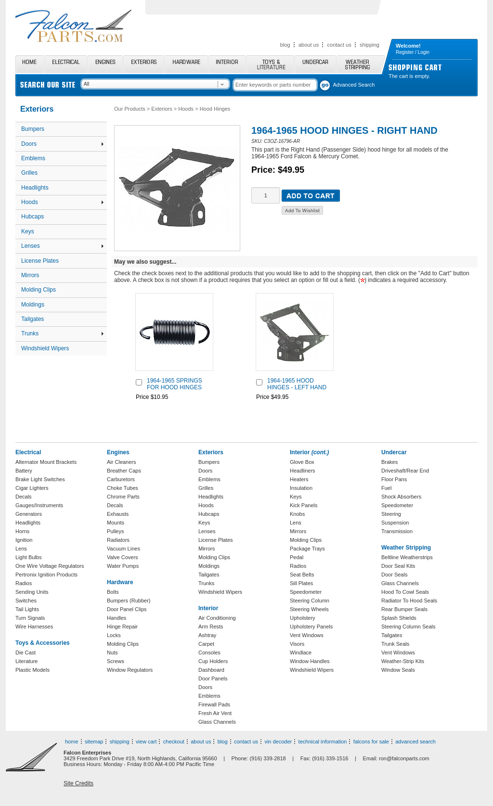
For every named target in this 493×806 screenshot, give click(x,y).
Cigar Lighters (31, 488)
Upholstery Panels (311, 626)
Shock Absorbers (401, 496)
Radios (23, 583)
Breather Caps (124, 470)
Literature (26, 661)
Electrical (66, 64)
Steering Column (309, 600)
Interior (227, 64)
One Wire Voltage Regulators (49, 566)
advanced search (415, 741)
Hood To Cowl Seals (405, 592)
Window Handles (310, 661)
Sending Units (32, 592)
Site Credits (78, 783)
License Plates (40, 260)
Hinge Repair (122, 626)
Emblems (33, 158)
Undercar (315, 64)
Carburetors (121, 479)
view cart (146, 741)
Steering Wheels (309, 609)
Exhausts (118, 514)
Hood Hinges (215, 109)
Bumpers (32, 129)
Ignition (23, 540)
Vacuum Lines (123, 548)
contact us (339, 45)
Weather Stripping (361, 64)
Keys (27, 231)
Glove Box (302, 462)
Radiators (118, 540)
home (71, 741)
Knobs (297, 514)
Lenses (62, 246)
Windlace (300, 652)
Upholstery (302, 618)
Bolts (112, 592)
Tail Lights (27, 609)
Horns (22, 531)
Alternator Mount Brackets (46, 462)
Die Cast (25, 652)
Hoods (62, 202)
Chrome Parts (123, 496)
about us (308, 45)
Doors (62, 144)
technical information (322, 741)
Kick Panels (303, 505)
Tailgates (32, 319)
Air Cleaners (121, 462)
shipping (369, 45)
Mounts (115, 522)
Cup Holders (213, 661)
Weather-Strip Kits (402, 661)
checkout (173, 741)
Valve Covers (122, 557)
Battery (23, 470)
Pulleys (115, 531)
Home (29, 64)
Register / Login (412, 52)
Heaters (299, 479)
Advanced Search (354, 85)
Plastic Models (32, 670)
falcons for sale (371, 741)
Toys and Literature (270, 64)
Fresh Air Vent (215, 713)
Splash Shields (398, 618)
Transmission (397, 531)
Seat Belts (302, 574)
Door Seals (394, 574)
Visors (297, 644)
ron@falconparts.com (404, 758)
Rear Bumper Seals (404, 609)
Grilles (29, 172)
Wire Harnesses (34, 626)
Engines (105, 64)
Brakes (389, 462)
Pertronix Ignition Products (46, 574)
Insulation (301, 488)
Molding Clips (38, 289)
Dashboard (211, 670)
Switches (26, 600)
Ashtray (207, 635)
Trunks (62, 333)
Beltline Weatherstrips (407, 557)
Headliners (302, 470)
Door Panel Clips (127, 609)
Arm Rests (210, 626)
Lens (21, 548)
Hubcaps (32, 216)
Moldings (32, 304)
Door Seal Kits (398, 566)
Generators (28, 514)
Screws (115, 661)
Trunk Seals (395, 644)
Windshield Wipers (45, 348)
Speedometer (306, 592)
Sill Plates (301, 583)
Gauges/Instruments (39, 505)
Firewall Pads (214, 704)
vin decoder (278, 741)
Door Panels (213, 678)
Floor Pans (394, 479)
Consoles (209, 652)
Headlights (35, 187)
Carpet (206, 644)
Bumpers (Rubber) (128, 600)
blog (285, 45)
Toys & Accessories (42, 643)
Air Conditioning (217, 618)
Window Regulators (130, 670)
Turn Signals (30, 618)
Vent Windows (307, 635)
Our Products (129, 109)
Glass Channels (217, 722)
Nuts (112, 652)
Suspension (395, 522)
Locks (114, 635)
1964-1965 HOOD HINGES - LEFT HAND (296, 384)
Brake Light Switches (40, 479)
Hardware (186, 64)
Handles (116, 618)
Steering (391, 514)
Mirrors (30, 275)
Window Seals (398, 670)
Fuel (386, 488)
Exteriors (143, 64)
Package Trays (307, 548)
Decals (23, 496)
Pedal (296, 557)
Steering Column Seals (408, 626)
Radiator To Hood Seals (409, 600)
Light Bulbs (28, 557)
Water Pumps (123, 566)
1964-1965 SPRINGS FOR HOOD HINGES (174, 384)
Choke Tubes (122, 488)
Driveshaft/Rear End (405, 470)
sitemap (94, 741)
